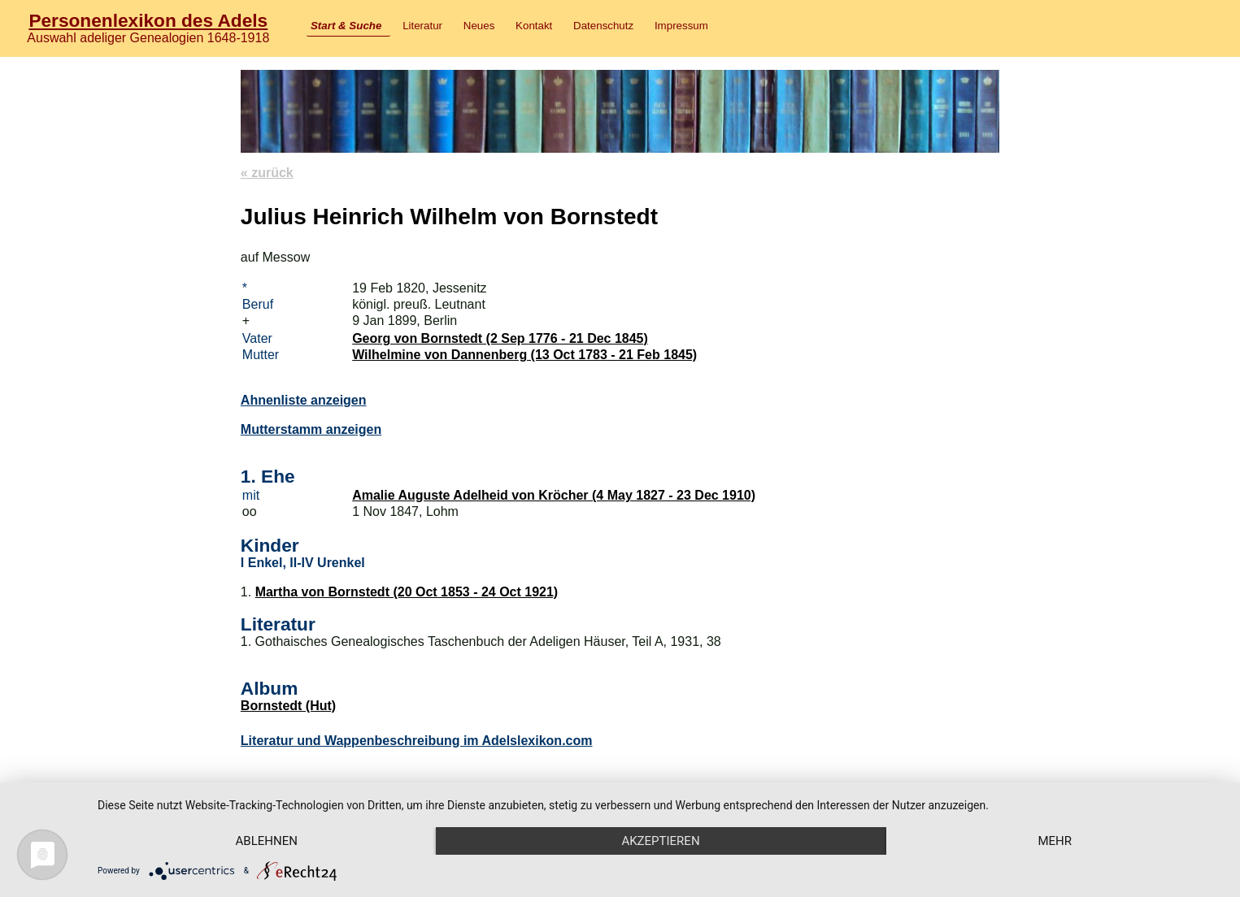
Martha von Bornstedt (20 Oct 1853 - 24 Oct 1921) (407, 592)
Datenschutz (603, 26)
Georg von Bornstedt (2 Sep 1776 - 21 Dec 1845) (500, 338)
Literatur (422, 26)
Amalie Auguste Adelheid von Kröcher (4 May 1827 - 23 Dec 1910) (553, 495)
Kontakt (534, 26)
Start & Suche (346, 26)
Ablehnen (267, 841)
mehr (1055, 841)
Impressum (681, 26)
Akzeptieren (660, 841)
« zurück (267, 173)
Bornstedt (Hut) (288, 706)
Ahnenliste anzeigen (304, 400)
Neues (479, 26)
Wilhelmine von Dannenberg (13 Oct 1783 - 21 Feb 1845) (524, 355)
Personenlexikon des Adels (148, 20)
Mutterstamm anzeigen (311, 429)
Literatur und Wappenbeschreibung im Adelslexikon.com (417, 741)
